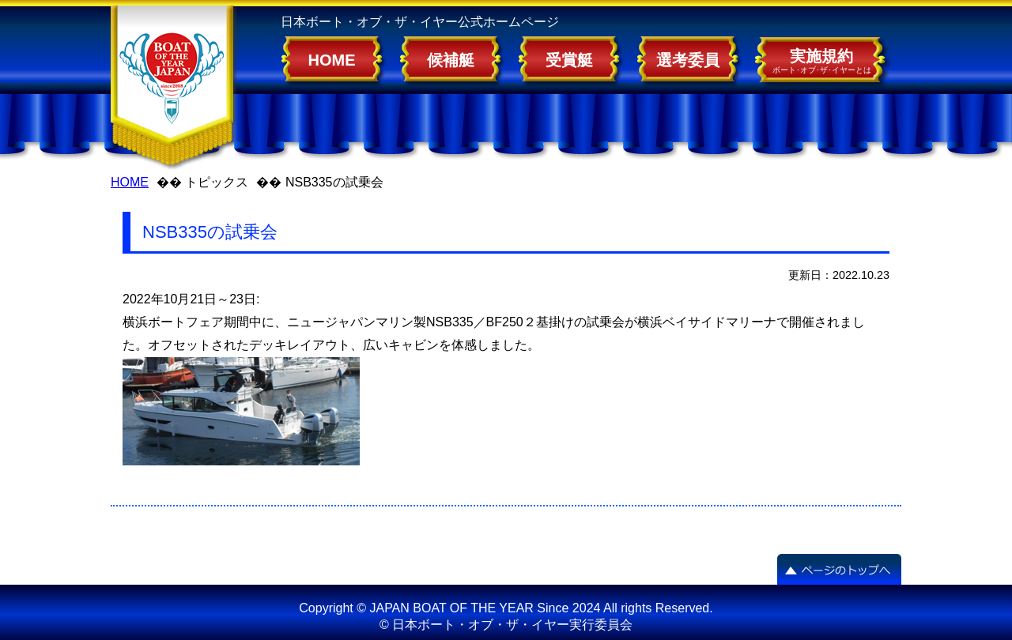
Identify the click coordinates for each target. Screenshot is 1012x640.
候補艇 (450, 60)
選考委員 (687, 60)
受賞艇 (569, 60)
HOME (332, 60)
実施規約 (821, 60)
